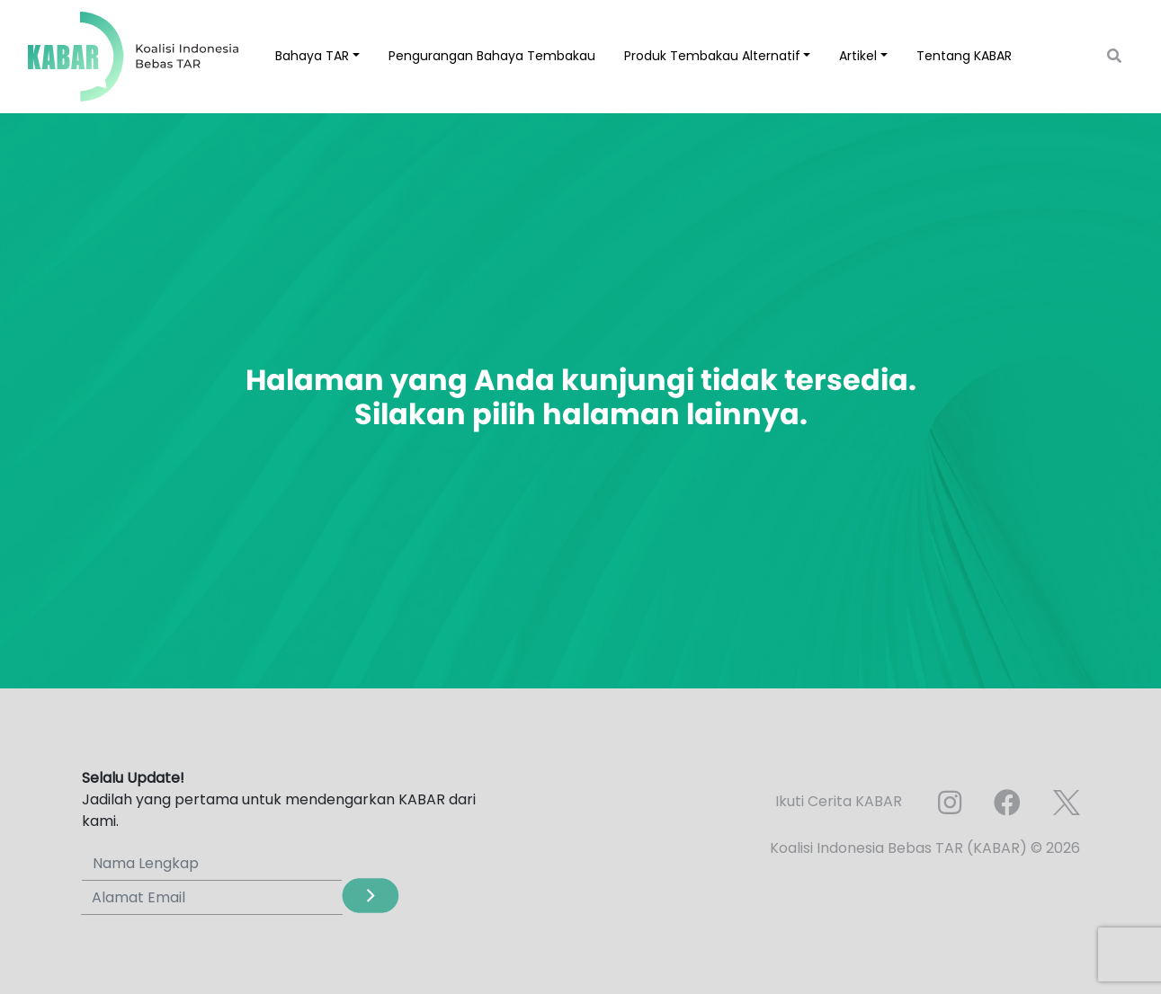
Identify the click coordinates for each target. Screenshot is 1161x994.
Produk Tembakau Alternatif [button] (712, 56)
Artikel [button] (858, 56)
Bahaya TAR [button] (312, 56)
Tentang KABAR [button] (964, 56)
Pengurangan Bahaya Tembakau (491, 56)
